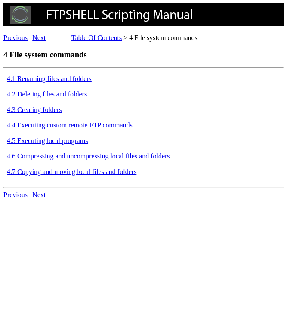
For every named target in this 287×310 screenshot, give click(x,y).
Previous (15, 37)
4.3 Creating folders (34, 109)
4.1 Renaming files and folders (49, 78)
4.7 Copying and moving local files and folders (71, 171)
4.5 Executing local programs (47, 140)
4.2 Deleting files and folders (47, 94)
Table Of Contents (96, 37)
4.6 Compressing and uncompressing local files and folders (88, 156)
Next (39, 37)
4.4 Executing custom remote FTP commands (70, 125)
